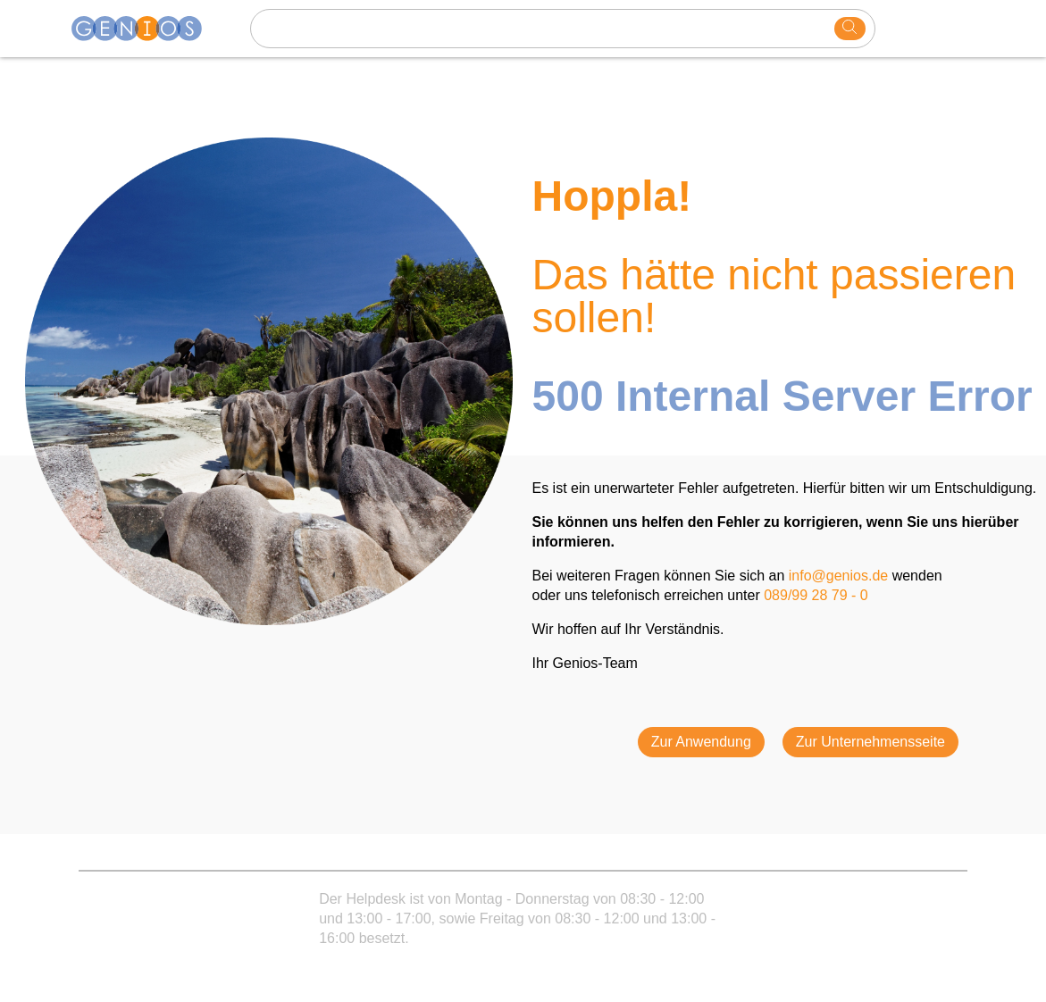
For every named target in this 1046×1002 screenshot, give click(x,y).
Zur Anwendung (701, 741)
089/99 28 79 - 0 (816, 595)
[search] (850, 28)
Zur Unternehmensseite (870, 741)
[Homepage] (147, 28)
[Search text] (544, 28)
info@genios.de (838, 575)
